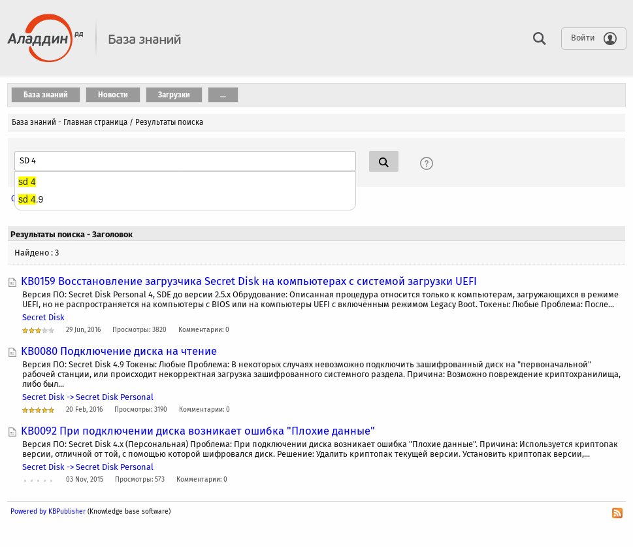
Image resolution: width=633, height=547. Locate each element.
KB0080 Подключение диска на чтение (119, 350)
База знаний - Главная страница (69, 122)
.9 (30, 199)
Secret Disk (43, 317)
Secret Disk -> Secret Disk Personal (88, 397)
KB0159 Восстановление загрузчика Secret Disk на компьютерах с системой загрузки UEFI (249, 281)
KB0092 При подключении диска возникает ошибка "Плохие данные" (198, 430)
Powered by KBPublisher (48, 511)
